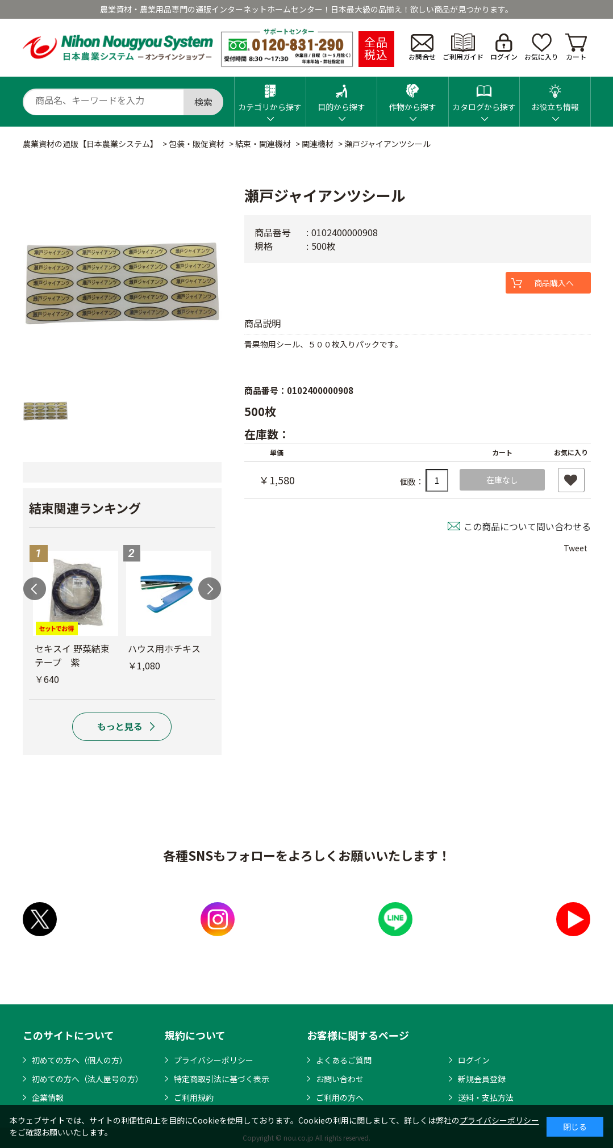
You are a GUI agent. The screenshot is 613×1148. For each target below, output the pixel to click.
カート (576, 47)
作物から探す (412, 94)
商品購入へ (554, 282)
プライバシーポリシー (213, 1060)
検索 (203, 101)
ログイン (504, 47)
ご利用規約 (194, 1097)
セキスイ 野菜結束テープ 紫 (72, 655)
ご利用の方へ (340, 1097)
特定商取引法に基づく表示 (221, 1078)
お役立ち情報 (555, 94)
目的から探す (341, 94)
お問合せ (422, 47)
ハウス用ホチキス (164, 648)
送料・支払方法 (486, 1097)
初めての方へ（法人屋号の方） (87, 1078)
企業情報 (48, 1097)
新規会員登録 (482, 1078)
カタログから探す (484, 94)
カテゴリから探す (270, 94)
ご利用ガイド (463, 47)
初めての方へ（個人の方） (79, 1060)
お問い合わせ (340, 1078)
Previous (34, 588)
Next (209, 588)
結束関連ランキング (85, 507)
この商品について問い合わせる (527, 526)
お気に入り (541, 47)
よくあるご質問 (344, 1060)
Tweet (575, 548)
